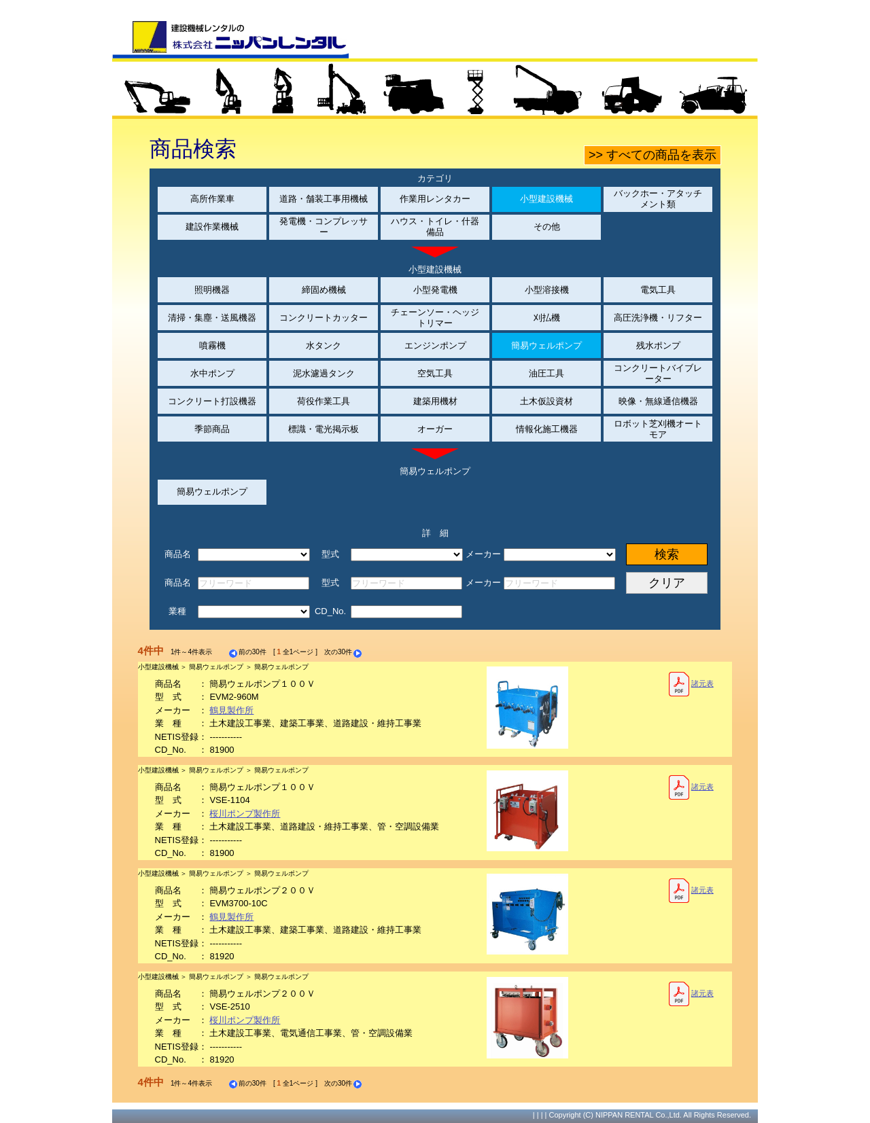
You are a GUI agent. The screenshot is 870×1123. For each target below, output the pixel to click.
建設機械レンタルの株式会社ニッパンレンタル (230, 39)
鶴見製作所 (231, 710)
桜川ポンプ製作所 (244, 813)
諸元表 (691, 684)
